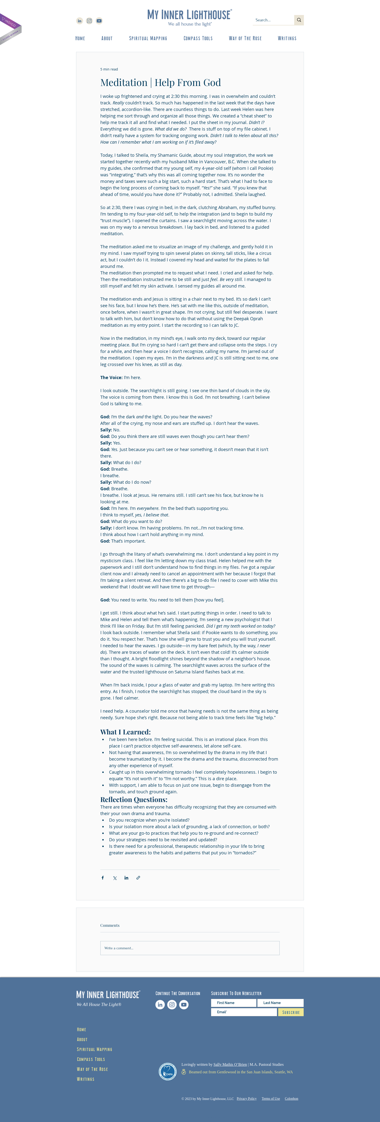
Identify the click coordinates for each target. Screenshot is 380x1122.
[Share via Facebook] (102, 877)
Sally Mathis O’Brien (230, 1064)
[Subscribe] (291, 1012)
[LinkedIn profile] (160, 1004)
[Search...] (270, 20)
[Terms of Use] (271, 1099)
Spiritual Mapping (94, 1049)
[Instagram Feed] (172, 1004)
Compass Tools (91, 1059)
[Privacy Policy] (246, 1099)
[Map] (183, 1071)
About (82, 1039)
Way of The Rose (92, 1069)
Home (81, 1029)
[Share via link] (138, 877)
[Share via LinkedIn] (126, 877)
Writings (86, 1078)
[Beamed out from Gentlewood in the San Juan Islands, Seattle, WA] (241, 1072)
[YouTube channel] (184, 1004)
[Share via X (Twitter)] (114, 877)
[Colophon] (292, 1099)
